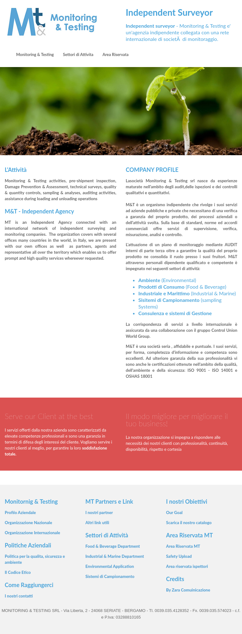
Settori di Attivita (78, 54)
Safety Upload (179, 556)
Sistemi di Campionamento (110, 576)
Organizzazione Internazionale (32, 532)
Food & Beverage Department (112, 546)
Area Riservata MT (183, 546)
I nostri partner (99, 512)
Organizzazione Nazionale (28, 522)
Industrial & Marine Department (114, 556)
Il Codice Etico (18, 572)
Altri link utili (97, 522)
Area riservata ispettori (187, 566)
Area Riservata (115, 54)
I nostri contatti (19, 595)
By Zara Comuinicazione (188, 589)
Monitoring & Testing (35, 54)
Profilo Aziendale (20, 512)
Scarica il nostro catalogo (189, 522)
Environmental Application (109, 566)
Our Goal (174, 512)
